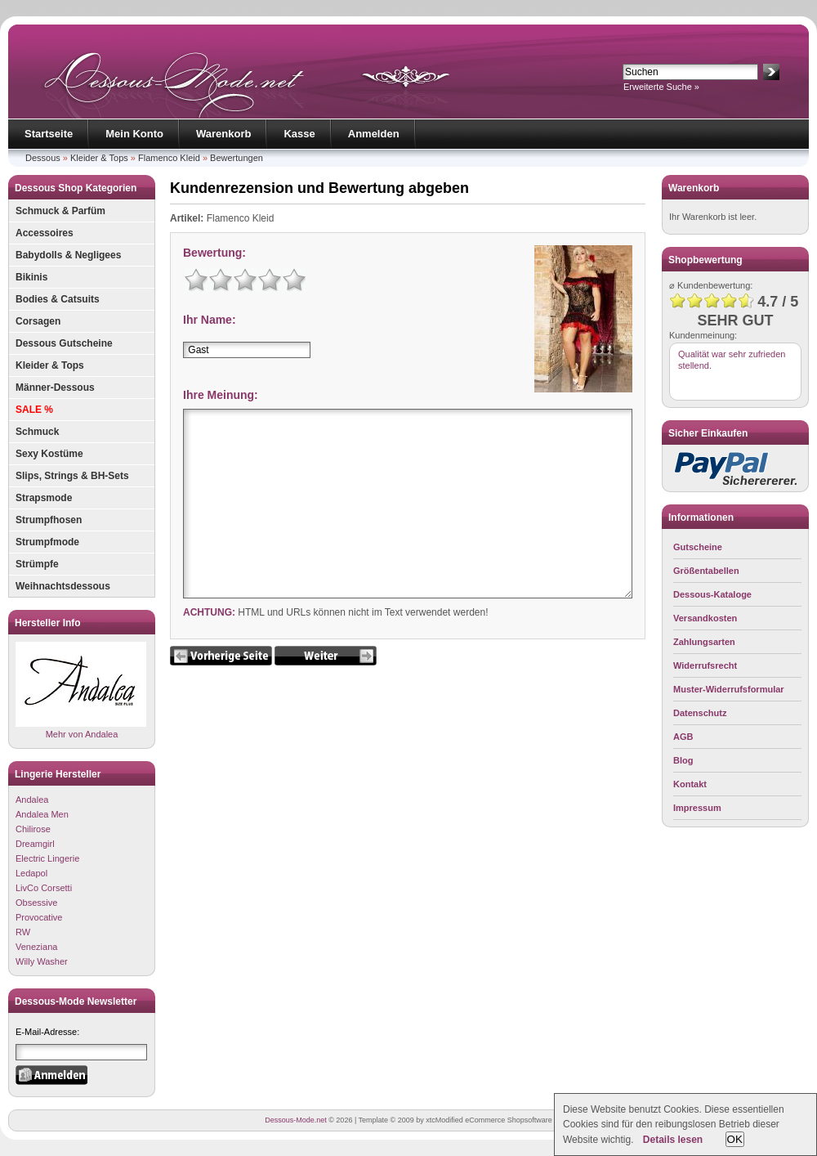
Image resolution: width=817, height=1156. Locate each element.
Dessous (42, 158)
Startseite (49, 134)
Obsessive (36, 902)
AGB (683, 737)
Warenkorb (223, 134)
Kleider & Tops (99, 158)
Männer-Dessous (55, 387)
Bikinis (31, 277)
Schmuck (37, 431)
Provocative (39, 917)
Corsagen (38, 321)
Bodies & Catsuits (58, 299)
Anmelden (374, 134)
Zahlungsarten (704, 642)
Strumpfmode (47, 542)
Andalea (32, 799)
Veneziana (36, 947)
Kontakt (690, 784)
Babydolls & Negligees (68, 255)
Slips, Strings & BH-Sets (72, 476)
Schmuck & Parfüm (60, 211)
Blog (683, 760)
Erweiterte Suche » (661, 87)
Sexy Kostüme (49, 453)
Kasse (299, 134)
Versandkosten (705, 618)
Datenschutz (699, 713)
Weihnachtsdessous (63, 586)
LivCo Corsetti (44, 888)
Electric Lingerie (47, 858)
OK (735, 1139)
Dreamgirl (35, 844)
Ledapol (31, 873)
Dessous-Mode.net (296, 1120)
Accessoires (45, 233)
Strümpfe (37, 564)
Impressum (697, 808)
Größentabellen (706, 571)
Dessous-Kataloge (712, 594)
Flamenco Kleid (169, 158)
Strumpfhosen (49, 520)
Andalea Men (42, 814)
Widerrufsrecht (705, 665)
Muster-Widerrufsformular (728, 689)
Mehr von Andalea (81, 690)
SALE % (34, 409)
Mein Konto (134, 134)
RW (23, 932)
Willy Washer (42, 961)
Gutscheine (697, 547)
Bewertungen (236, 158)
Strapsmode (44, 498)
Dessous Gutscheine (64, 343)
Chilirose (33, 829)
